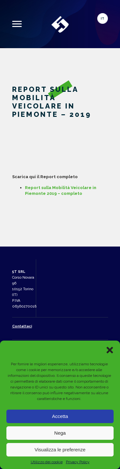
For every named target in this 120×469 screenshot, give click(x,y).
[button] (110, 350)
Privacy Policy (78, 462)
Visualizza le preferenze (60, 449)
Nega (60, 433)
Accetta (60, 416)
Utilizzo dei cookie (47, 462)
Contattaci (22, 326)
